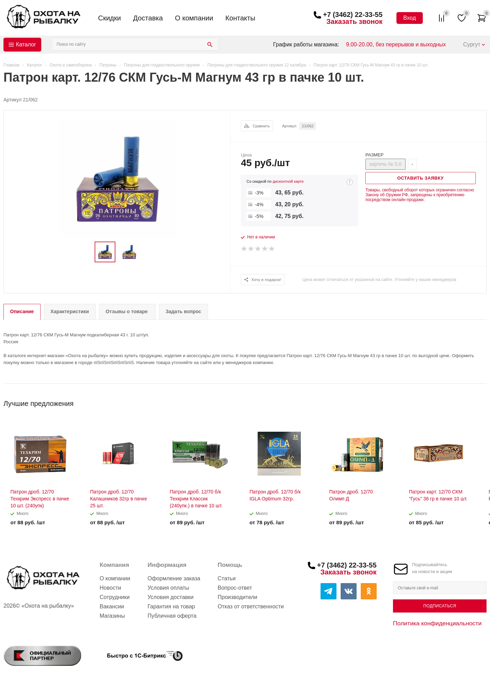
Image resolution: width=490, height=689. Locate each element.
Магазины (112, 616)
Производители (237, 597)
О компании (194, 18)
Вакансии (111, 606)
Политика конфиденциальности (437, 623)
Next (481, 401)
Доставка (148, 18)
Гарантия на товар (171, 606)
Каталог (26, 44)
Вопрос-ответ (235, 588)
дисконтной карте (288, 181)
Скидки (109, 18)
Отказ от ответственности (251, 606)
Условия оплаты (168, 588)
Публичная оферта (172, 616)
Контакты (240, 18)
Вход (409, 18)
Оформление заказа (174, 578)
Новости (110, 588)
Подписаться (439, 606)
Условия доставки (171, 597)
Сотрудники (114, 597)
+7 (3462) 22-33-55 (353, 14)
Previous (470, 401)
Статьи (227, 578)
